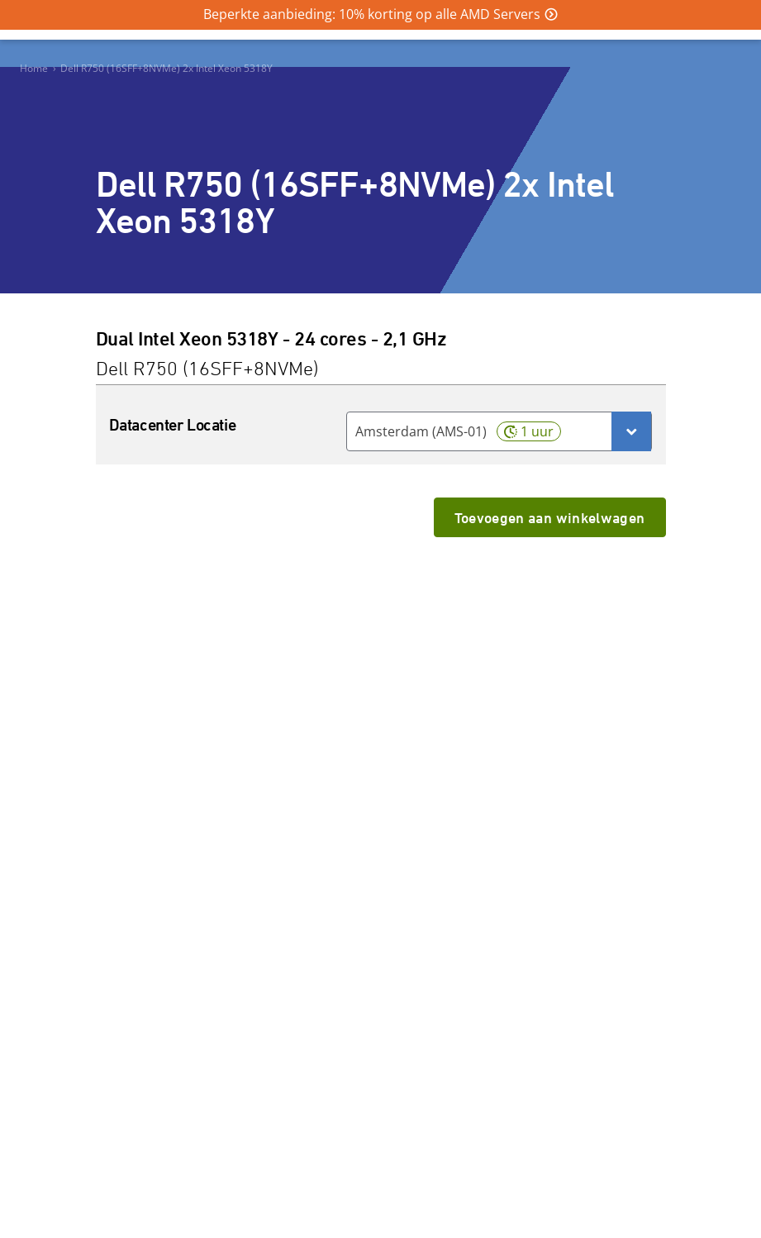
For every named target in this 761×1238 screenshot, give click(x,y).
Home (34, 68)
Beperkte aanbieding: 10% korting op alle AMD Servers (371, 14)
